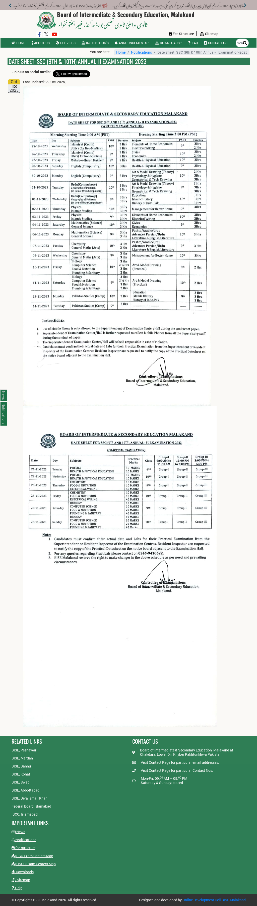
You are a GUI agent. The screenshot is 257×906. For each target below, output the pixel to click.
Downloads (23, 871)
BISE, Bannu (21, 766)
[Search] (245, 43)
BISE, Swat (20, 782)
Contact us (215, 43)
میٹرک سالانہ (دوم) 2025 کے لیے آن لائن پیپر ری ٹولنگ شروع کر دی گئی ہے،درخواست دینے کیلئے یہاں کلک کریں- (170, 5)
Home (18, 43)
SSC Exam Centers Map (32, 855)
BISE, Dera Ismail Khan (29, 798)
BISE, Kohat (21, 774)
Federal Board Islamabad (31, 806)
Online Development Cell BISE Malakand (214, 899)
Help (17, 887)
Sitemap (21, 879)
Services (66, 43)
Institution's (95, 43)
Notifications (141, 52)
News (18, 831)
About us (41, 43)
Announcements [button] (131, 43)
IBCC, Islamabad (25, 814)
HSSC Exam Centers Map (34, 863)
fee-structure (23, 847)
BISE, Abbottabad (25, 790)
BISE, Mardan (22, 758)
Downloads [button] (167, 43)
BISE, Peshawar (24, 750)
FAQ (193, 43)
